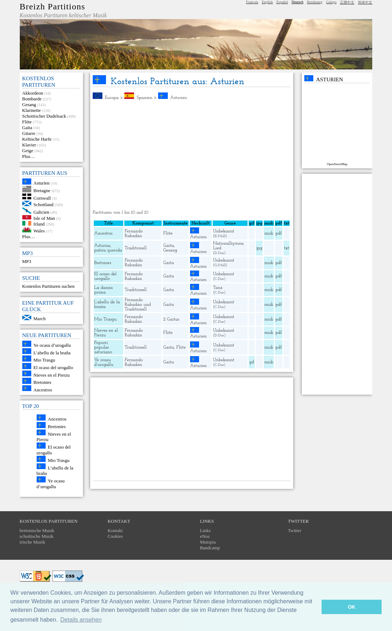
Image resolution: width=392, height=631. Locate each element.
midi (268, 233)
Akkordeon (32, 93)
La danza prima (103, 290)
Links (205, 530)
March (39, 318)
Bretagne (41, 190)
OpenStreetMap (337, 164)
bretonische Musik (37, 530)
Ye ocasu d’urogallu (52, 345)
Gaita (27, 127)
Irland (39, 224)
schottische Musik (37, 536)
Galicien (41, 212)
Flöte (27, 121)
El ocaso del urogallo (53, 367)
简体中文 (365, 2)
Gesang (29, 104)
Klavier (29, 144)
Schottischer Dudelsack (44, 116)
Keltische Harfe (37, 139)
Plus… (28, 156)
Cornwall (42, 197)
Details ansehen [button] (81, 620)
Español (282, 2)
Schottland (43, 204)
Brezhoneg (314, 2)
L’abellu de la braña (51, 352)
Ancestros (42, 389)
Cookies (115, 536)
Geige (27, 150)
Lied (217, 248)
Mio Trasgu (44, 360)
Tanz (217, 287)
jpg (259, 248)
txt (286, 248)
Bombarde (32, 98)
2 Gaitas (171, 319)
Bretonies (42, 382)
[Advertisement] (192, 155)
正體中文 (347, 2)
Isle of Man (44, 218)
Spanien (144, 97)
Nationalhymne (228, 243)
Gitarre (29, 133)
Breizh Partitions (52, 6)
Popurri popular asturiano (103, 347)
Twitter (294, 530)
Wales (39, 230)
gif (251, 362)
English (267, 2)
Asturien (41, 183)
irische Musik (32, 542)
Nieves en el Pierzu (51, 374)
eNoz (204, 536)
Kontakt (115, 530)
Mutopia (208, 542)
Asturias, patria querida (108, 248)
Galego (331, 2)
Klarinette (31, 110)
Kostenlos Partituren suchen (48, 286)
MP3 (26, 261)
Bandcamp (210, 547)
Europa (112, 97)
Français (252, 2)
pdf (279, 233)
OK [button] (352, 607)
